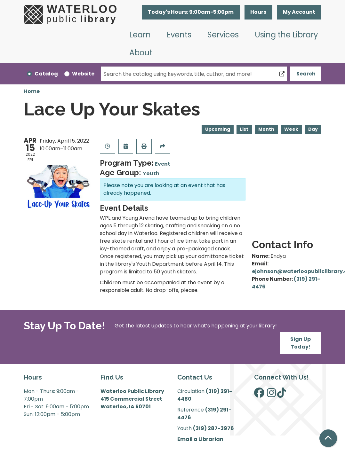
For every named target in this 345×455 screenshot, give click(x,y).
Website (83, 73)
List (244, 129)
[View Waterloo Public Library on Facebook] (259, 394)
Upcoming (217, 129)
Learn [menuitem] (140, 34)
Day (313, 129)
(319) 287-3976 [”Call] (213, 428)
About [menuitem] (140, 52)
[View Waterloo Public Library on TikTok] (281, 394)
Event (162, 164)
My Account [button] (299, 12)
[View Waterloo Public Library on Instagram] (271, 394)
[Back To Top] (328, 438)
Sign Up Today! (300, 342)
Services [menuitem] (223, 34)
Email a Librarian (200, 439)
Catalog (46, 73)
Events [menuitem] (179, 34)
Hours (258, 12)
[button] (191, 12)
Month (266, 129)
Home (32, 91)
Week (291, 129)
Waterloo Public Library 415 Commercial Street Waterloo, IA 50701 (132, 399)
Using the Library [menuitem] (286, 34)
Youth (151, 173)
